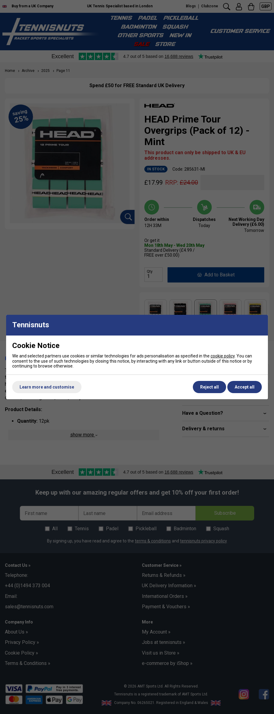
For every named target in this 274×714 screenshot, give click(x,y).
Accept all (244, 387)
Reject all (209, 387)
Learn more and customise (47, 387)
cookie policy (223, 355)
